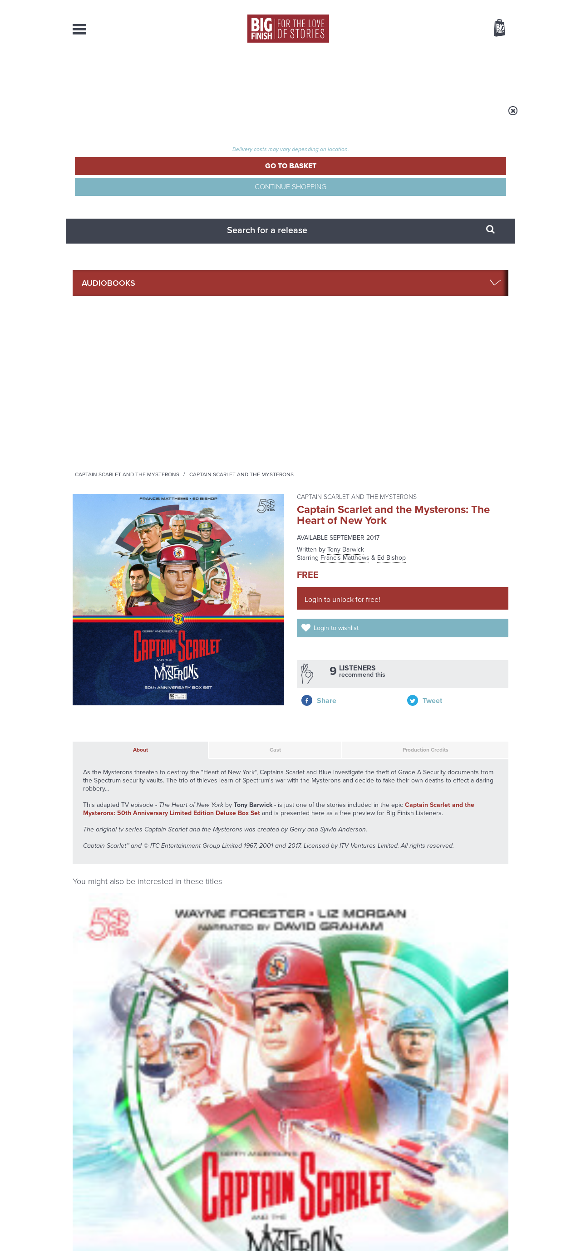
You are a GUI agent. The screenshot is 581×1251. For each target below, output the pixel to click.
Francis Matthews (344, 195)
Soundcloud (450, 820)
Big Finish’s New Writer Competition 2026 (204, 931)
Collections (196, 72)
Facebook (331, 820)
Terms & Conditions (265, 1227)
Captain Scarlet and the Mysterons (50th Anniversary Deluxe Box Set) (233, 660)
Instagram (382, 820)
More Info (120, 728)
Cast (222, 384)
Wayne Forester (145, 675)
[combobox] (426, 52)
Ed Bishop (391, 195)
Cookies (227, 1227)
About (436, 72)
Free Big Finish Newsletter (11, 203)
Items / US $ (451, 29)
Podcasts (380, 72)
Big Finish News (115, 907)
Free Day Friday (412, 1015)
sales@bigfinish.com (226, 1158)
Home (125, 116)
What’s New (269, 72)
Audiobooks (160, 116)
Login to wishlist (346, 273)
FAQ (502, 1158)
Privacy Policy (92, 860)
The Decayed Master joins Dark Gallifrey (210, 1021)
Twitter (357, 820)
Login (459, 6)
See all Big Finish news (462, 909)
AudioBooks (121, 72)
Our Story (496, 1150)
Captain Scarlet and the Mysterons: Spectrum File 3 (459, 656)
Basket (494, 28)
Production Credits (374, 384)
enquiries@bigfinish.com (308, 1158)
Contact (489, 72)
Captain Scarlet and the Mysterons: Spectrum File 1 (120, 656)
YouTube (411, 820)
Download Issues (487, 1167)
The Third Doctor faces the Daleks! (438, 931)
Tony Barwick (345, 186)
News (327, 72)
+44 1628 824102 (234, 1150)
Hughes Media (120, 1238)
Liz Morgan (106, 675)
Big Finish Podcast (390, 828)
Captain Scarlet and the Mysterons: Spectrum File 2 (346, 656)
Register (487, 6)
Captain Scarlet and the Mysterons (240, 116)
